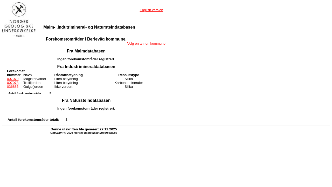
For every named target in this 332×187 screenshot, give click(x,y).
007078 (12, 83)
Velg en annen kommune (146, 43)
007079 (12, 79)
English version (151, 10)
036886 (12, 87)
